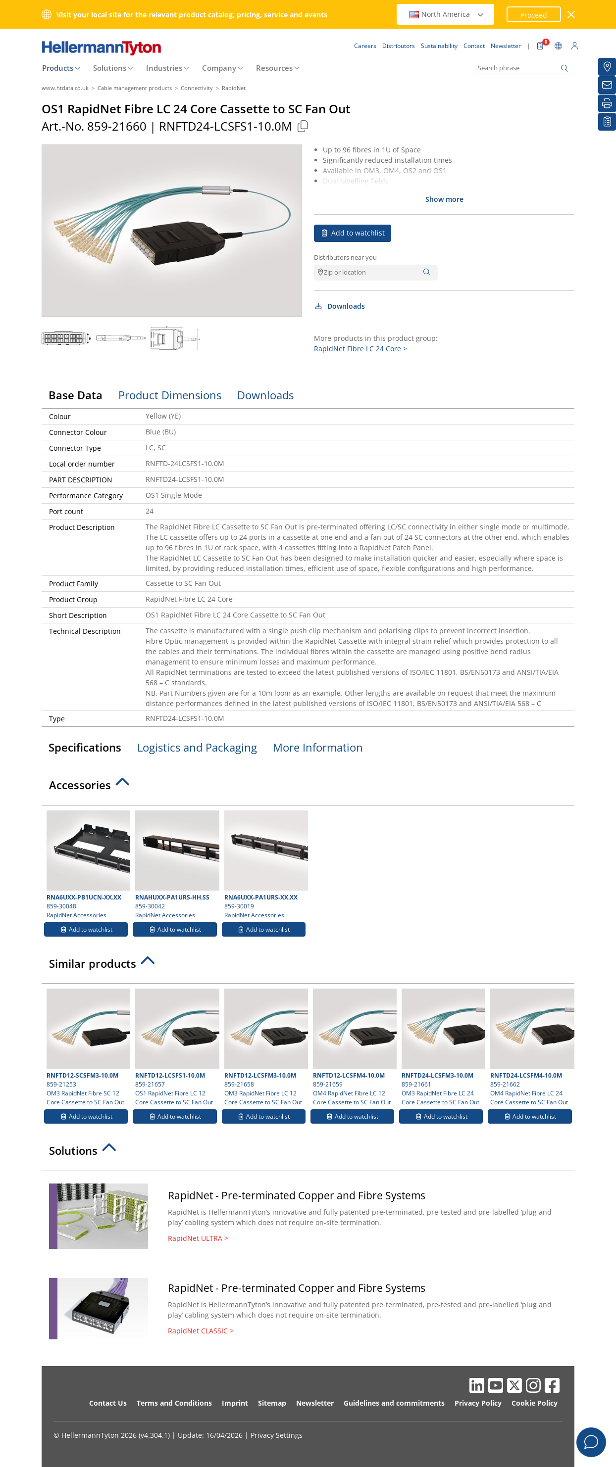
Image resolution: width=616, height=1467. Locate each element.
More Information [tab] (318, 747)
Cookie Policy (535, 1403)
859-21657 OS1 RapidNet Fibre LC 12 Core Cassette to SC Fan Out (175, 1047)
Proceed (533, 15)
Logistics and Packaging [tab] (197, 747)
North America (446, 14)
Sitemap (272, 1403)
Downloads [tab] (265, 394)
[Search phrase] (523, 68)
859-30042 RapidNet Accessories (175, 864)
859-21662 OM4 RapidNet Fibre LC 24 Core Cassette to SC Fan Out (530, 1047)
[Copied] (302, 126)
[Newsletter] (607, 85)
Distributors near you (345, 257)
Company (219, 68)
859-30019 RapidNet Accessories (265, 864)
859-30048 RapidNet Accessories (87, 864)
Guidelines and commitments (394, 1403)
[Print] (607, 103)
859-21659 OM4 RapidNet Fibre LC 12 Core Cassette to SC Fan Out (353, 1047)
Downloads (339, 306)
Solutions (109, 68)
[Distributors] (607, 67)
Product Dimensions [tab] (169, 394)
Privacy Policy (478, 1403)
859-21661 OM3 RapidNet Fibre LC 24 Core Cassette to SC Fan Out (442, 1047)
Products (57, 68)
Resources (274, 68)
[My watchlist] (607, 122)
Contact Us (108, 1403)
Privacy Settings (277, 1435)
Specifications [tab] (85, 747)
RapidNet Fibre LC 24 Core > (360, 348)
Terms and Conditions (174, 1403)
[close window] (571, 14)
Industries (164, 68)
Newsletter (315, 1403)
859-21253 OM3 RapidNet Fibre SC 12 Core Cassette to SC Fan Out (87, 1047)
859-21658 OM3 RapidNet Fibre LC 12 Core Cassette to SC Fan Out (265, 1047)
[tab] (308, 787)
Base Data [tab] (76, 394)
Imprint (235, 1403)
